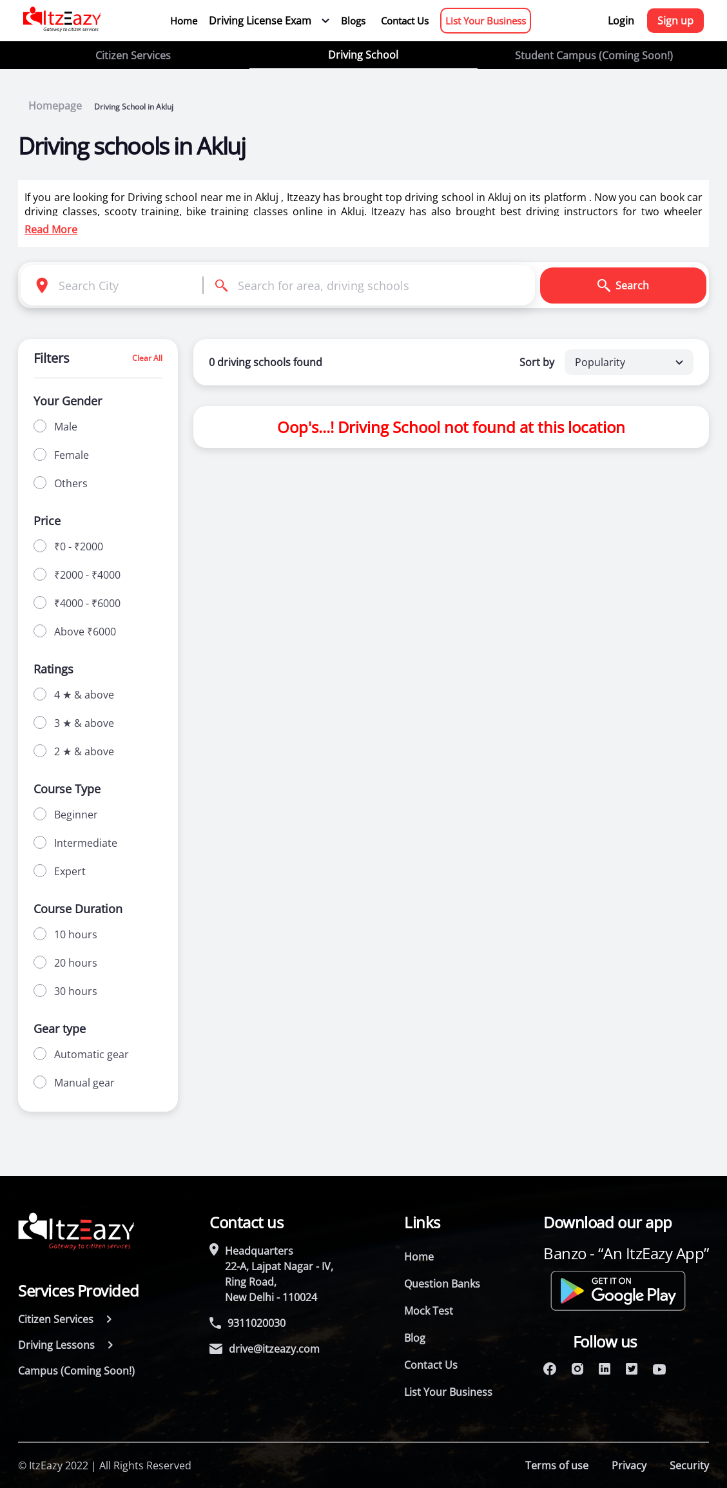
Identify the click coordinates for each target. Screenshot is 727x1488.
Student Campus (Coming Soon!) (594, 55)
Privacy (629, 1465)
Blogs (353, 20)
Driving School (363, 55)
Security (689, 1465)
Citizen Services (133, 55)
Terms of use (556, 1465)
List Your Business (485, 20)
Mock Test (428, 1311)
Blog (414, 1338)
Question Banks (442, 1284)
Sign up (675, 21)
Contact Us (405, 20)
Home (183, 20)
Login (621, 21)
